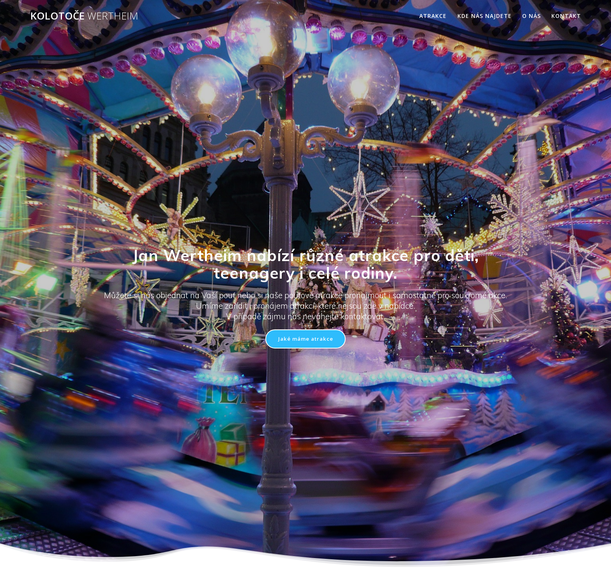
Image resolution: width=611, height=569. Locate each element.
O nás (531, 16)
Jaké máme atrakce (305, 339)
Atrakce (433, 16)
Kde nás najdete (484, 16)
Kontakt (566, 16)
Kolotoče (84, 16)
